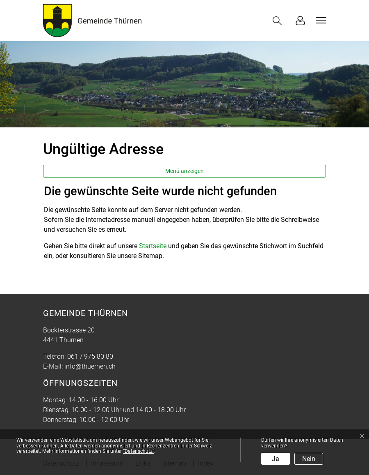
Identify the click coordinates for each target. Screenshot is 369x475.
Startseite (152, 246)
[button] (278, 20)
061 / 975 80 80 (90, 356)
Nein (308, 459)
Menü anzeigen (184, 171)
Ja (275, 459)
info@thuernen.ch (90, 366)
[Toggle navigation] (320, 20)
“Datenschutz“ (138, 451)
